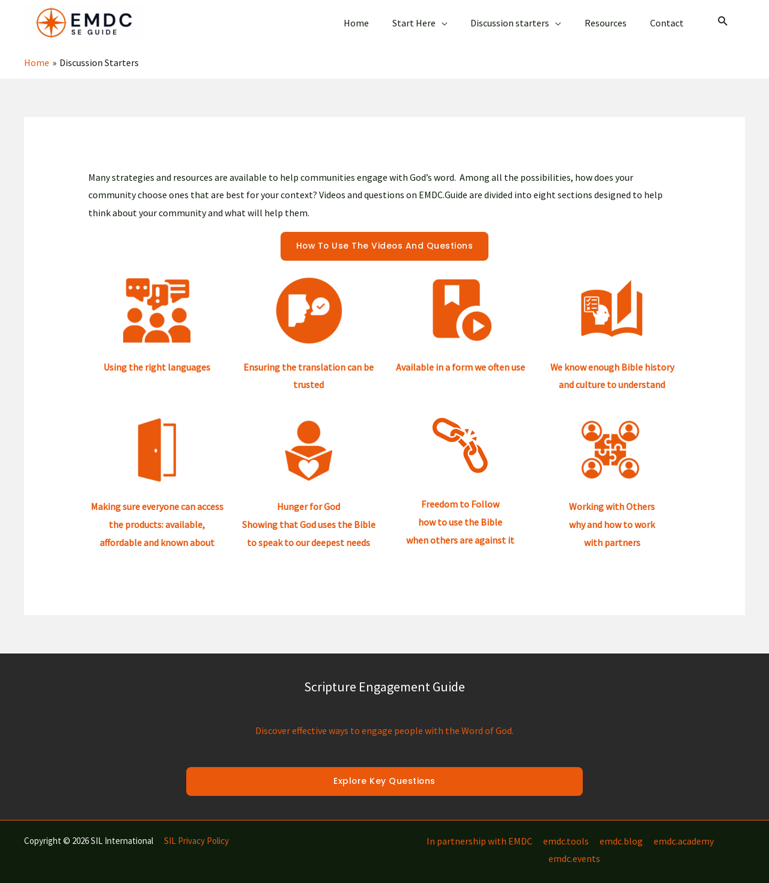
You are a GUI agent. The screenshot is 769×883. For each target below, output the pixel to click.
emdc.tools (538, 831)
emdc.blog (592, 831)
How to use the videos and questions (384, 237)
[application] (455, 19)
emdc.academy (654, 831)
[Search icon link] (723, 17)
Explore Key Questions (384, 772)
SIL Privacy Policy (196, 831)
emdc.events (719, 831)
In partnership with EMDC (453, 831)
